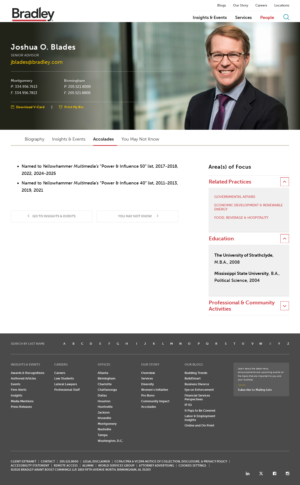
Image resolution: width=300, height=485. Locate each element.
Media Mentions (22, 401)
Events (15, 384)
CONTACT (48, 461)
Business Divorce (197, 384)
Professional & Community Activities (242, 305)
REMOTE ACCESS (66, 465)
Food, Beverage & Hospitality (241, 218)
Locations (281, 5)
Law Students (64, 378)
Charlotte (105, 384)
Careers (261, 5)
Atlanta (103, 373)
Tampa (103, 435)
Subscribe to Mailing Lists (255, 389)
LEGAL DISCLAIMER (96, 461)
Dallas (102, 395)
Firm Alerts (18, 389)
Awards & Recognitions (27, 373)
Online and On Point (199, 425)
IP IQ (188, 405)
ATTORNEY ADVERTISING (156, 465)
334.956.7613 (26, 86)
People (267, 17)
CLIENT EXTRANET (23, 461)
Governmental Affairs (234, 197)
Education (221, 238)
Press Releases (21, 406)
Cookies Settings (192, 465)
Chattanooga (107, 389)
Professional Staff (67, 389)
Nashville (104, 429)
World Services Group (116, 465)
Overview (148, 373)
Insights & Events (210, 17)
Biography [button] (34, 139)
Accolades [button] (103, 139)
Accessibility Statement (30, 465)
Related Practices (230, 181)
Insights (16, 395)
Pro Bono (148, 395)
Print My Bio (74, 107)
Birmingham (74, 80)
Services (243, 17)
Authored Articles (23, 378)
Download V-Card (30, 107)
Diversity (147, 384)
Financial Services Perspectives (197, 397)
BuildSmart (193, 378)
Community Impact (155, 401)
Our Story (240, 5)
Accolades (148, 406)
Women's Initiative (154, 389)
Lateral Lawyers (65, 384)
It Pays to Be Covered (200, 410)
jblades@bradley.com (37, 62)
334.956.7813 (26, 92)
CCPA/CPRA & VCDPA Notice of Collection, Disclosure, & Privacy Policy (170, 461)
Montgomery (21, 80)
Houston (104, 401)
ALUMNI (88, 465)
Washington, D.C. (110, 441)
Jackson (104, 412)
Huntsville (105, 406)
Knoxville (104, 418)
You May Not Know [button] (140, 139)
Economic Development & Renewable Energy (248, 207)
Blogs (221, 5)
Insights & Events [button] (68, 139)
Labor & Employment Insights (200, 418)
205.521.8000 (79, 86)
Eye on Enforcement (199, 389)
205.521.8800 (79, 92)
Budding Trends (196, 373)
